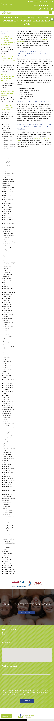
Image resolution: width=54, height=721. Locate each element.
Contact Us (6, 716)
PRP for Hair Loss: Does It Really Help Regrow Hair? (7, 107)
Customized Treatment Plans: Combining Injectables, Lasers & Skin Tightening (7, 40)
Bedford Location (35, 1)
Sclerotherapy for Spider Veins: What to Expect (7, 93)
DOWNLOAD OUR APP (26, 612)
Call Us (13, 719)
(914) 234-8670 (7, 4)
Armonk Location (47, 1)
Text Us (40, 719)
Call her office (38, 138)
